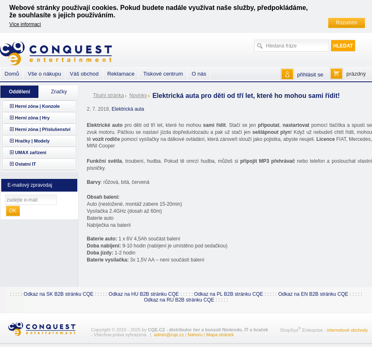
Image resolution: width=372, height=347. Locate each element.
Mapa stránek (220, 334)
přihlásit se (310, 74)
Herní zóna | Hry (32, 117)
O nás (199, 74)
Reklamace (121, 74)
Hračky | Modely (32, 140)
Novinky (138, 95)
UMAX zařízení (30, 152)
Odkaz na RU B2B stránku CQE (179, 300)
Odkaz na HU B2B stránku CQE (144, 294)
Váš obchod (84, 74)
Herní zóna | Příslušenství (42, 129)
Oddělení (19, 92)
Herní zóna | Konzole (37, 106)
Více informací (25, 24)
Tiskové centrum (163, 74)
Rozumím (346, 23)
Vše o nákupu (44, 74)
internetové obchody (347, 330)
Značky (59, 92)
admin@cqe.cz (169, 334)
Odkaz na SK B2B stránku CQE (58, 294)
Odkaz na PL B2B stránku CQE (228, 294)
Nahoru (195, 334)
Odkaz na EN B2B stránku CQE (313, 294)
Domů (12, 74)
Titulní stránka (108, 95)
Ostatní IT (25, 164)
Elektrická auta (128, 109)
